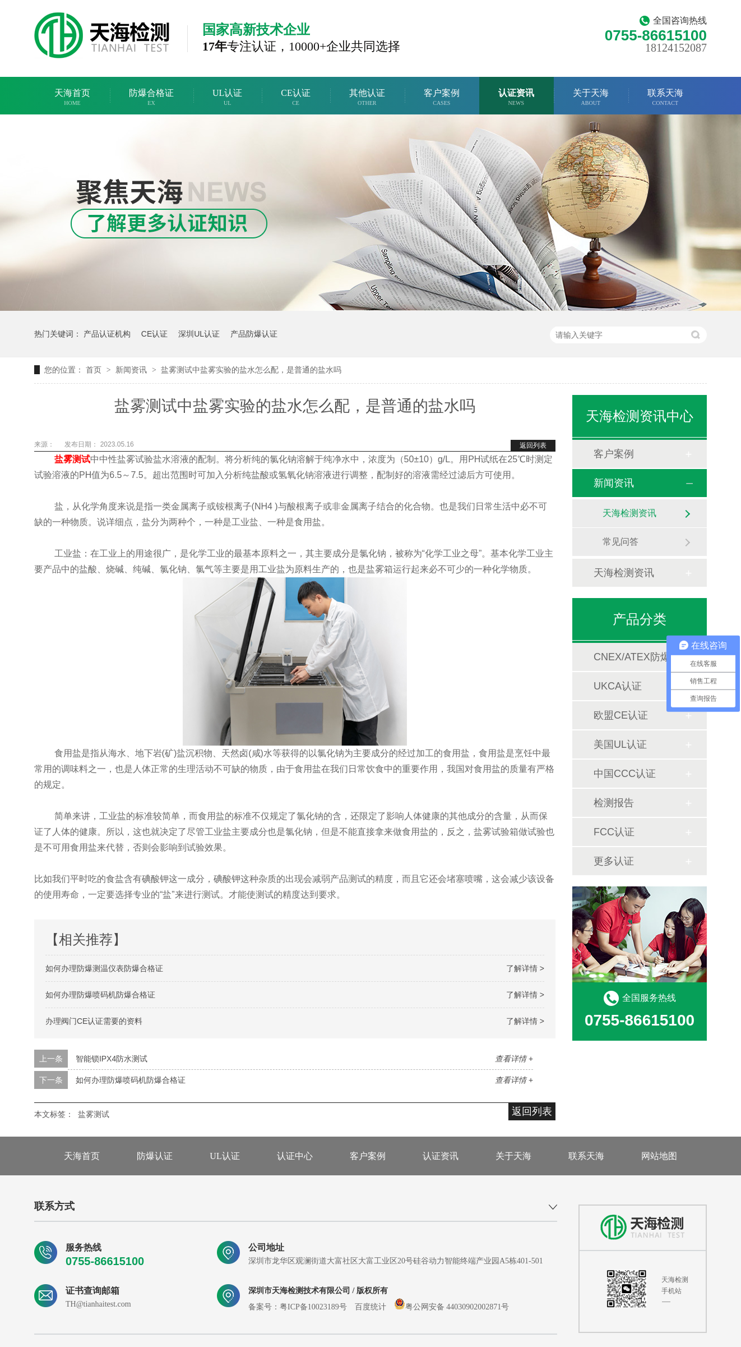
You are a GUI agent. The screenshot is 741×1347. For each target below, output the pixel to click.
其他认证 (367, 97)
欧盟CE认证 (621, 715)
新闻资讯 (132, 369)
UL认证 (227, 97)
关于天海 (591, 97)
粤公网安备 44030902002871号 (452, 1307)
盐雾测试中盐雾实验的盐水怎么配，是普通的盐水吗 (251, 369)
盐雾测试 (93, 1114)
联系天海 (665, 97)
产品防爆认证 (253, 333)
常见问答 (620, 541)
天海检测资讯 (629, 513)
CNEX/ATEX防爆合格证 (639, 657)
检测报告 (614, 802)
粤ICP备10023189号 (313, 1307)
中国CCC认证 (625, 773)
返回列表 (533, 445)
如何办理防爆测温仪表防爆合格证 (104, 968)
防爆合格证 (151, 97)
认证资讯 (516, 97)
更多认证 (614, 861)
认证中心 (295, 1156)
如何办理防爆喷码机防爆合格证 (100, 994)
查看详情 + (514, 1058)
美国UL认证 (620, 744)
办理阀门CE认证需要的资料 (93, 1021)
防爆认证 (155, 1156)
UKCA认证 (618, 686)
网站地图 (659, 1156)
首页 (95, 369)
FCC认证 (614, 832)
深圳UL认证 (199, 333)
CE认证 (295, 97)
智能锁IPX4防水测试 (111, 1058)
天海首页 (72, 97)
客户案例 (442, 97)
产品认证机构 (107, 333)
